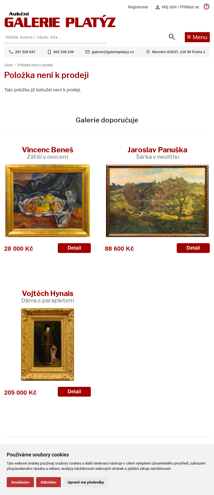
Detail (74, 248)
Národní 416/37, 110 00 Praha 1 (178, 52)
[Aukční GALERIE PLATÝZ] (60, 25)
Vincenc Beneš (47, 152)
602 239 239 (64, 52)
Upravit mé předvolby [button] (86, 482)
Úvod (8, 65)
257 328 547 (25, 52)
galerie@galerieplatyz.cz (113, 52)
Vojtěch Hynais (47, 296)
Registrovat (138, 7)
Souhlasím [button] (20, 482)
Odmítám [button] (48, 482)
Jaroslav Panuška (157, 152)
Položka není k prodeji (35, 65)
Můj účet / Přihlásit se (177, 7)
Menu (197, 37)
